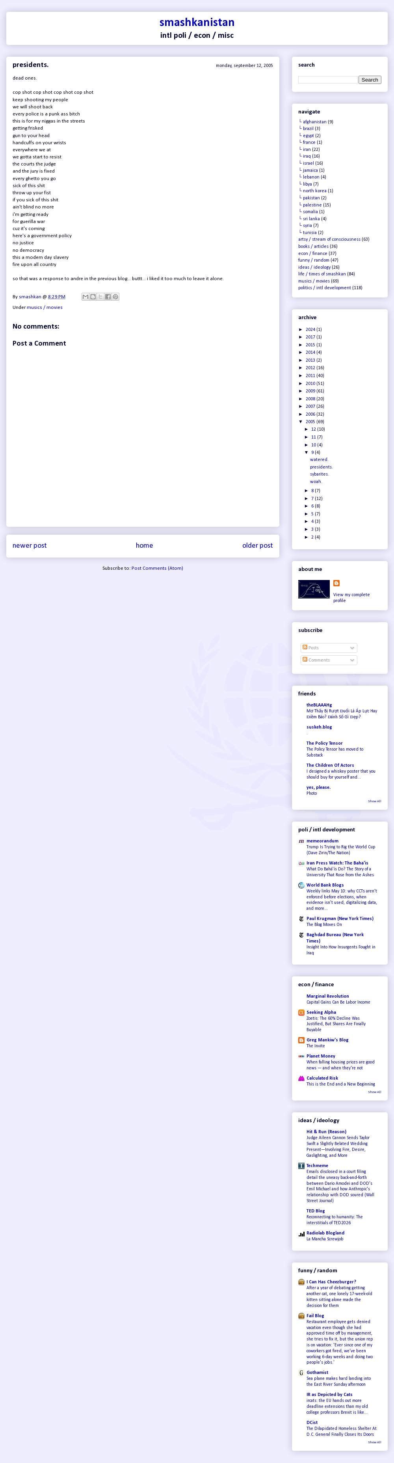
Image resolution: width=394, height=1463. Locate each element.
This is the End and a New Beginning (341, 1084)
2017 (311, 337)
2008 (311, 399)
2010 (311, 383)
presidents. (321, 467)
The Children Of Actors (330, 765)
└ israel (306, 163)
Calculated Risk (322, 1078)
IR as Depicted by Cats (330, 1394)
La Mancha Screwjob (325, 1239)
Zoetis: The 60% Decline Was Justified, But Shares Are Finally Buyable (336, 1024)
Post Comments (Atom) (157, 568)
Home (144, 546)
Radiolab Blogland (325, 1233)
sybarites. (319, 474)
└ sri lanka (309, 219)
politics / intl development (324, 288)
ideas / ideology (314, 267)
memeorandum (322, 841)
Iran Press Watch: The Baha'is (337, 863)
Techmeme (317, 1166)
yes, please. (319, 787)
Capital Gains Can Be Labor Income (338, 1002)
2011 (311, 376)
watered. (319, 459)
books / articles (313, 246)
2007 (311, 406)
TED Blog (316, 1211)
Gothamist (317, 1372)
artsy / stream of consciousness (329, 239)
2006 (311, 414)
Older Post (257, 546)
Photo (312, 793)
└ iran (304, 149)
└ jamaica (308, 170)
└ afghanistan (312, 122)
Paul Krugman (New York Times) (340, 918)
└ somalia (308, 212)
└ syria (305, 225)
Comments (316, 660)
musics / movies (45, 307)
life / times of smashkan (322, 274)
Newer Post (30, 546)
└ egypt (306, 136)
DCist (312, 1422)
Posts (311, 648)
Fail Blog (315, 1316)
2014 (311, 352)
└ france (307, 142)
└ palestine (310, 205)
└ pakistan (309, 198)
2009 (311, 391)
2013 (311, 360)
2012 (311, 368)
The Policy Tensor (325, 743)
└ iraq (304, 156)
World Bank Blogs (325, 885)
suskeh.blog (319, 727)
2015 (311, 345)
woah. (316, 482)
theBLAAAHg (319, 705)
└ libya (305, 184)
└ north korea (312, 191)
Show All (374, 801)
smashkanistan (197, 23)
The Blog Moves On (324, 924)
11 (314, 437)
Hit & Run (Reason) (326, 1132)
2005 (311, 422)
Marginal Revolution (328, 996)
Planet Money (321, 1056)
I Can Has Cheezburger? (331, 1282)
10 (314, 445)
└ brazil (306, 128)
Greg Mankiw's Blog (328, 1040)
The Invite (316, 1046)
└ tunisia (307, 233)
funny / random (313, 260)
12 (314, 429)
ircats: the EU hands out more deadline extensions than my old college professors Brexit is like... (337, 1406)
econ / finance (312, 253)
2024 (311, 329)
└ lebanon (309, 177)
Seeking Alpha (321, 1012)
